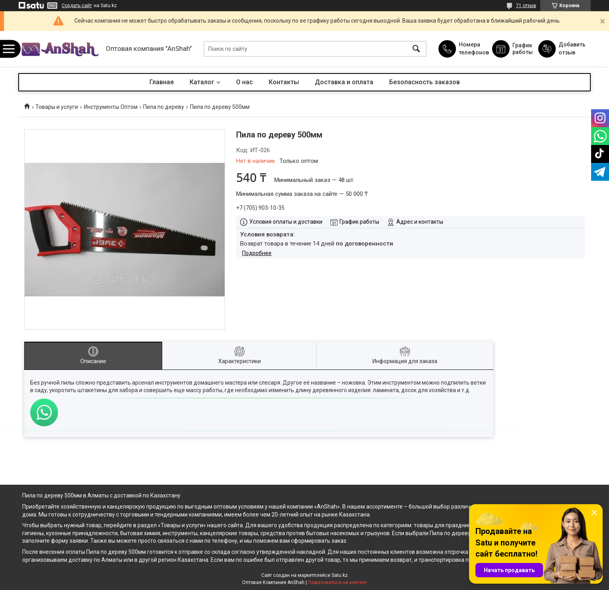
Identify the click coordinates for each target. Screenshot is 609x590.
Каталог (202, 82)
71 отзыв (526, 5)
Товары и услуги (56, 107)
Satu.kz (340, 575)
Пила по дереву (163, 107)
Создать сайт (77, 5)
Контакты (284, 82)
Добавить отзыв (572, 48)
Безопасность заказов (424, 82)
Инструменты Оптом (111, 107)
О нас (244, 82)
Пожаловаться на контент (337, 582)
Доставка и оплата (344, 82)
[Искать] (416, 49)
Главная (161, 82)
